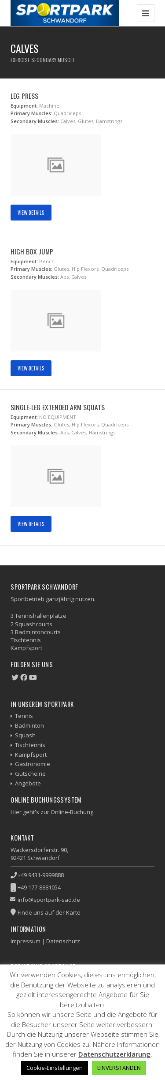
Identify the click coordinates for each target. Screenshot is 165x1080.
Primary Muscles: (31, 113)
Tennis (24, 716)
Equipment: (24, 105)
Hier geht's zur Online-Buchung (52, 812)
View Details (31, 212)
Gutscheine (30, 773)
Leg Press (24, 95)
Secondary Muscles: (35, 121)
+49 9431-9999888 (41, 875)
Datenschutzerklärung (114, 1054)
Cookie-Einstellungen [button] (54, 1068)
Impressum (25, 941)
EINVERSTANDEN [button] (119, 1068)
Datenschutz (63, 941)
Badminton (29, 725)
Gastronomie (32, 764)
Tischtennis (30, 745)
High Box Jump (32, 251)
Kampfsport (31, 755)
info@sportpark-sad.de (49, 900)
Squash (25, 735)
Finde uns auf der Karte (49, 912)
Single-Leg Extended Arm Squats (58, 407)
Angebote (28, 783)
